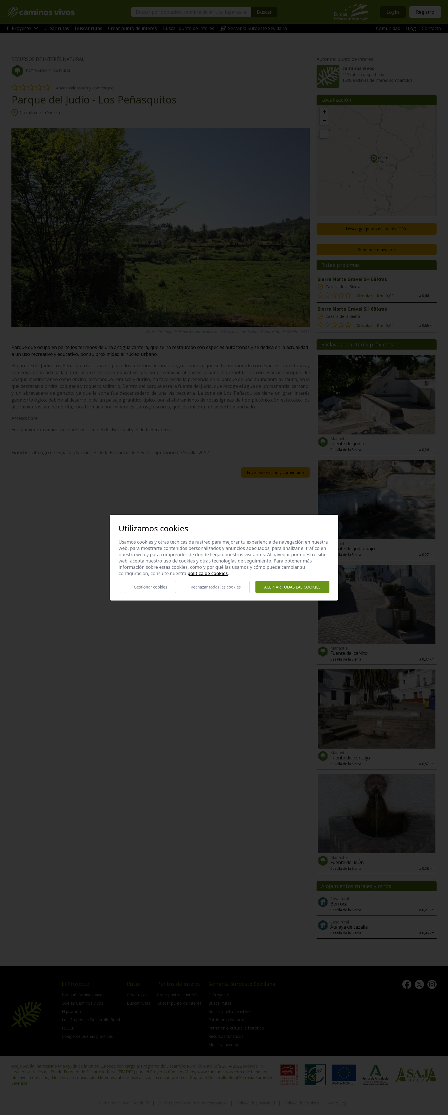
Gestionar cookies (150, 587)
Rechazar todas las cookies (216, 587)
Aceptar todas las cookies (292, 587)
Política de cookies (207, 573)
